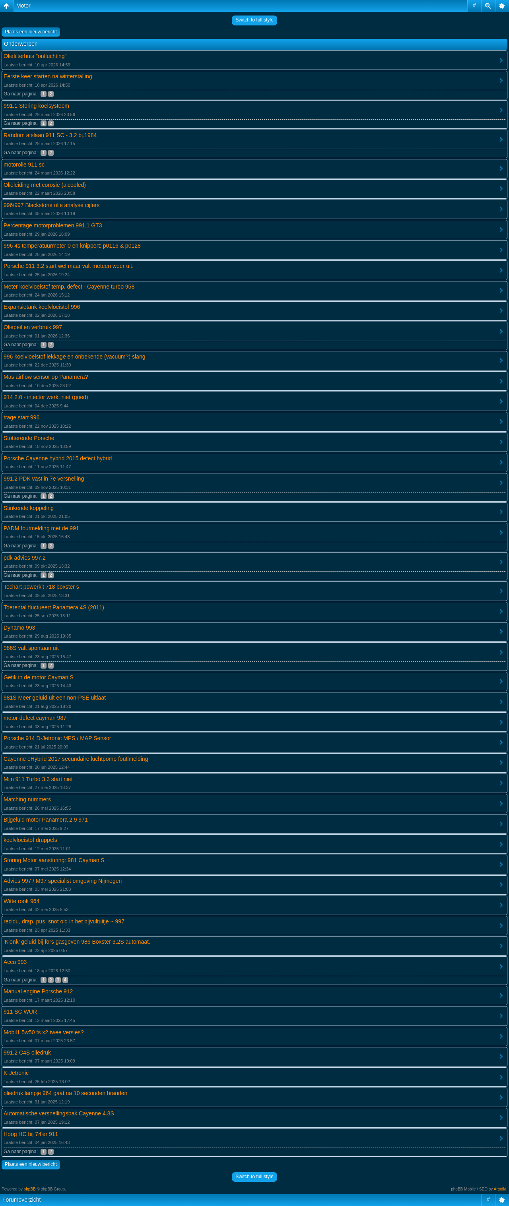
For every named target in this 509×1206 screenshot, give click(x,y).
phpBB (30, 1189)
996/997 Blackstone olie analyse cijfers (51, 205)
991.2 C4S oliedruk (27, 1052)
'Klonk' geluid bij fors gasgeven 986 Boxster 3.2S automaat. (77, 941)
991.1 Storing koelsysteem (36, 106)
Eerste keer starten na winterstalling (48, 76)
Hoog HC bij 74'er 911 (31, 1134)
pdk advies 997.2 (25, 558)
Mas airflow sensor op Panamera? (46, 377)
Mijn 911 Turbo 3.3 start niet (38, 779)
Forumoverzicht (21, 1199)
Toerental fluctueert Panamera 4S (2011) (54, 607)
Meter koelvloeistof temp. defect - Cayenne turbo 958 (69, 286)
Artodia (500, 1189)
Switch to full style (254, 20)
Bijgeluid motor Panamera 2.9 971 (46, 819)
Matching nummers (27, 799)
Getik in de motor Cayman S (39, 677)
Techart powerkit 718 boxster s (41, 587)
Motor (23, 5)
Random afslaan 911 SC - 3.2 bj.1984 (50, 135)
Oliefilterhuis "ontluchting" (35, 56)
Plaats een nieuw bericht (31, 32)
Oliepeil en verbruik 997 (33, 327)
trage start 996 (21, 417)
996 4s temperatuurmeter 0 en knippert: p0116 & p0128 (72, 245)
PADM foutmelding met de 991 (41, 528)
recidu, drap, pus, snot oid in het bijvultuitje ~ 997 (64, 921)
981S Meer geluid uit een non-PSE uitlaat (55, 697)
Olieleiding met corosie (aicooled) (45, 185)
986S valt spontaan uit (31, 648)
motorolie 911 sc (24, 164)
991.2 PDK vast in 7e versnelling (44, 478)
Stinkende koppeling (29, 508)
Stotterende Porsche (29, 438)
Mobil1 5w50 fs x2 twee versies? (44, 1032)
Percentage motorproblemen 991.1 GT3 (53, 225)
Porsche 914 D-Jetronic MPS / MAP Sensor (57, 738)
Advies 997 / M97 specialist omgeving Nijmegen (63, 881)
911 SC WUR (20, 1011)
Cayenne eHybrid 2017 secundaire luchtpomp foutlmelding (76, 759)
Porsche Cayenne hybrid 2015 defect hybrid (58, 458)
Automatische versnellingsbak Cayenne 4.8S (59, 1113)
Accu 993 (15, 962)
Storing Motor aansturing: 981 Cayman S (54, 860)
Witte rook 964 (21, 901)
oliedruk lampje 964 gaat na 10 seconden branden (65, 1093)
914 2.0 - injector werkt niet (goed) (46, 397)
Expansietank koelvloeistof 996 (42, 307)
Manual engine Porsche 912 (38, 991)
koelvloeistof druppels (30, 840)
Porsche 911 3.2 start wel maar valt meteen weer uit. (69, 266)
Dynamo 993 (19, 627)
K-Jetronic (16, 1073)
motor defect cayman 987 (35, 718)
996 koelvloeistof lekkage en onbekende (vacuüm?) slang (74, 356)
